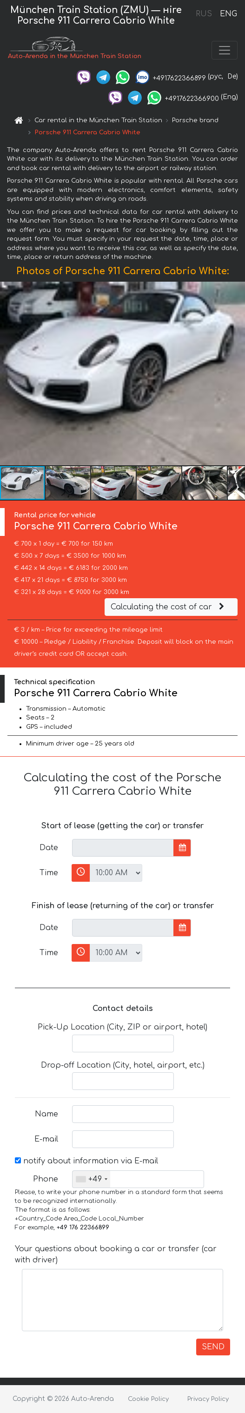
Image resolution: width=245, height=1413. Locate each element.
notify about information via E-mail (86, 1161)
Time (49, 873)
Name (46, 1114)
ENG (228, 14)
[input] (123, 848)
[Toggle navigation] (225, 50)
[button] (236, 373)
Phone (45, 1179)
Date (49, 848)
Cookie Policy (148, 1399)
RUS (204, 14)
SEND (213, 1347)
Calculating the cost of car (169, 607)
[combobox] (91, 1179)
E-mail (46, 1139)
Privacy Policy (208, 1399)
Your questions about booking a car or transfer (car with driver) (116, 1254)
